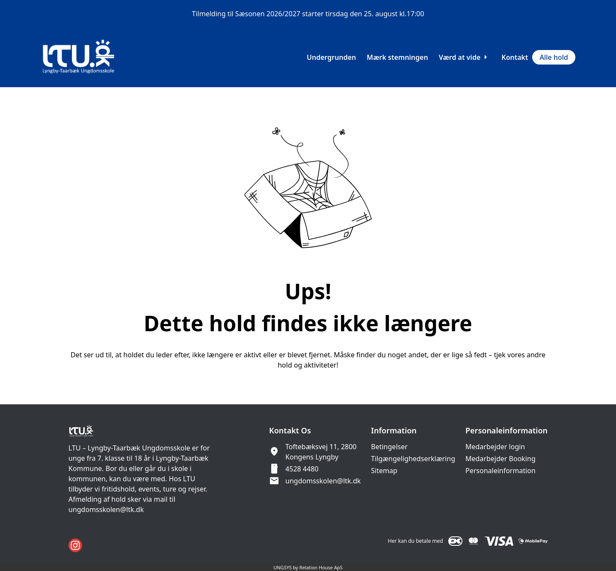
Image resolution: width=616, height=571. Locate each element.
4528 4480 (301, 469)
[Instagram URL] (75, 545)
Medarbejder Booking (500, 458)
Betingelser (389, 446)
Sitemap (384, 470)
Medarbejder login (495, 446)
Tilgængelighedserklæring (413, 458)
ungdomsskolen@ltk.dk (323, 481)
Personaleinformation (500, 470)
